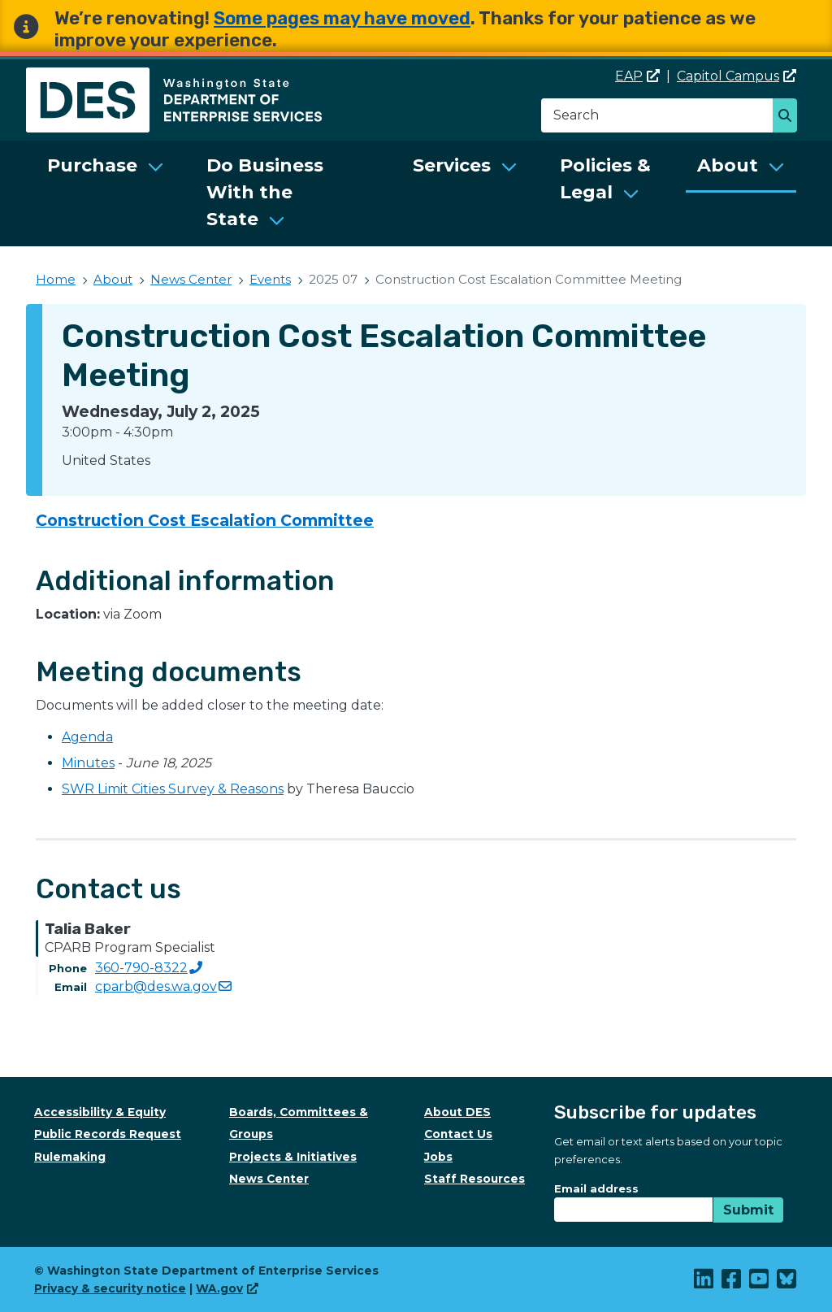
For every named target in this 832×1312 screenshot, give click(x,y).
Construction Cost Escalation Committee (205, 520)
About (727, 165)
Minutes (88, 763)
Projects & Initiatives (293, 1156)
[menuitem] (106, 193)
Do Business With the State (264, 192)
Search (789, 117)
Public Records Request (107, 1133)
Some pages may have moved (342, 18)
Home (56, 279)
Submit (748, 1210)
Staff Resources (474, 1178)
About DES (457, 1112)
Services (452, 165)
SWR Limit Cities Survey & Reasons (173, 789)
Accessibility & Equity (100, 1112)
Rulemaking (70, 1156)
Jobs (438, 1156)
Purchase (92, 165)
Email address (596, 1188)
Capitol (736, 76)
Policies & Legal (605, 178)
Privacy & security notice (110, 1288)
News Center (191, 279)
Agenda (87, 737)
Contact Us (458, 1133)
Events (270, 279)
